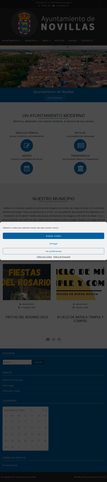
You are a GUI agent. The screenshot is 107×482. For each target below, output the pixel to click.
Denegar (53, 243)
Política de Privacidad (61, 257)
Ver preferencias (54, 251)
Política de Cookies (44, 257)
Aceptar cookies (53, 235)
